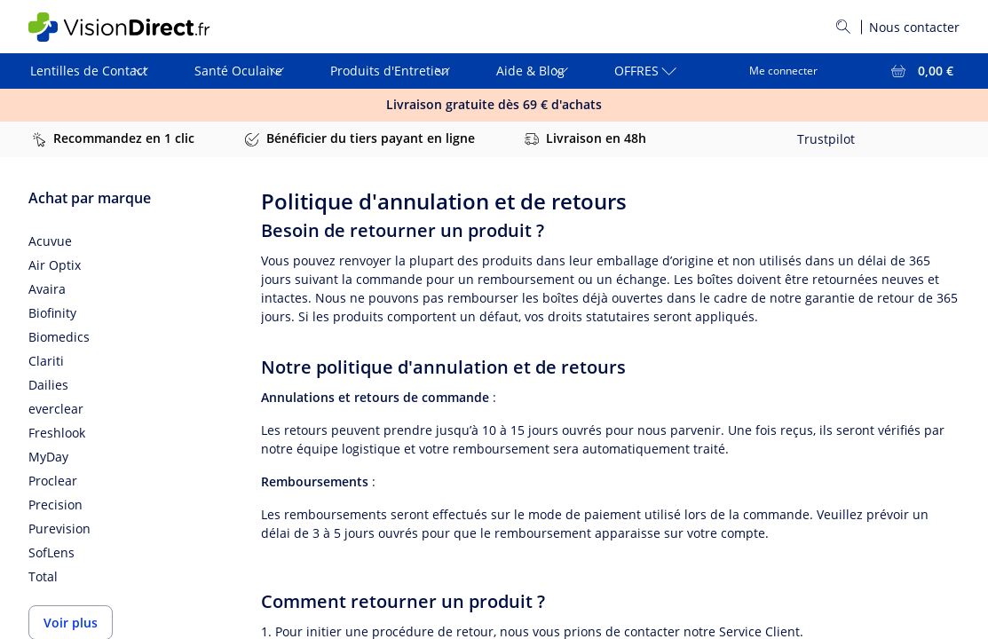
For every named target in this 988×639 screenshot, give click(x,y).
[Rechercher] (843, 26)
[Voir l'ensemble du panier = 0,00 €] (920, 71)
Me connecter (783, 70)
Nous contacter (914, 27)
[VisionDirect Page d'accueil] (134, 27)
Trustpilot (826, 138)
